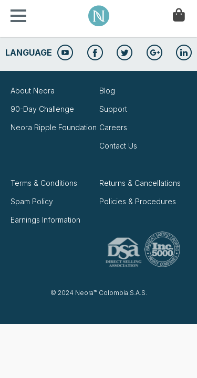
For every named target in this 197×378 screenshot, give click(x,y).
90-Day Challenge (42, 108)
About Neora (33, 90)
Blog (107, 90)
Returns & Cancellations (140, 182)
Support (113, 108)
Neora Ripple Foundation (54, 127)
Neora (98, 15)
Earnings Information (45, 219)
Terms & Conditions (44, 182)
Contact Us (118, 145)
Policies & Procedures (137, 201)
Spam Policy (32, 201)
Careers (113, 127)
